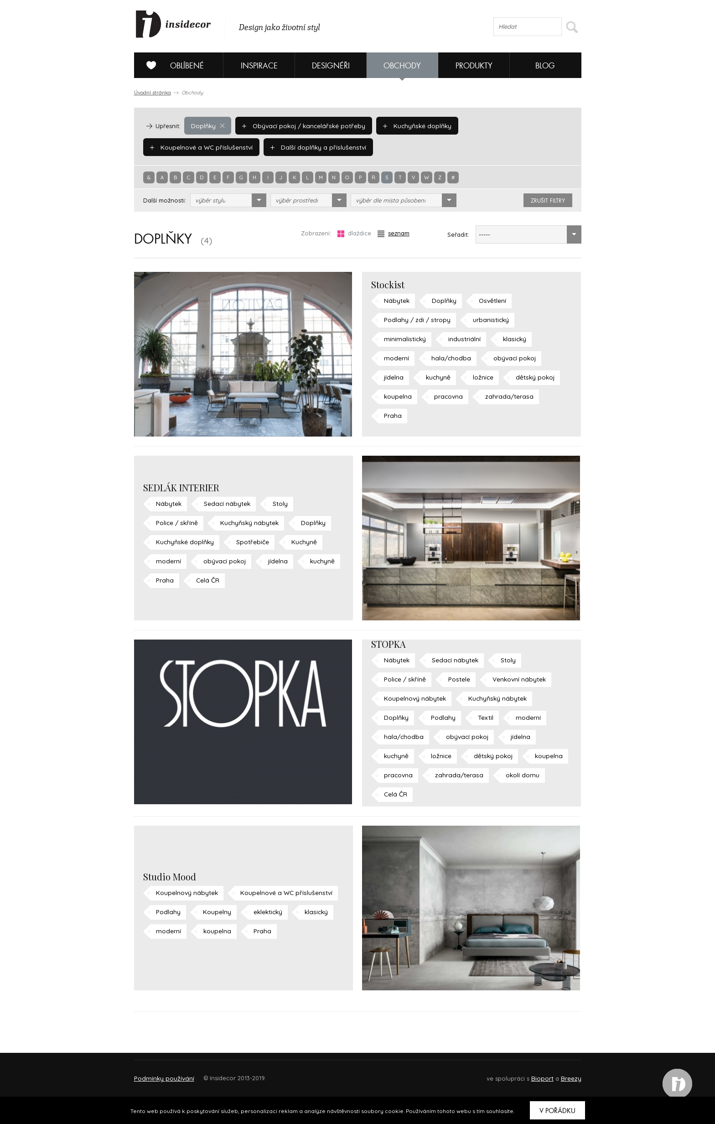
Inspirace (259, 66)
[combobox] (228, 200)
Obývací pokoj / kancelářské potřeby (301, 125)
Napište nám (218, 1074)
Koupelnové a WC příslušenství (511, 125)
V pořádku (557, 1111)
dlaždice (354, 233)
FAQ (566, 1074)
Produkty (474, 66)
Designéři (331, 66)
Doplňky (207, 125)
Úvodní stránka (152, 92)
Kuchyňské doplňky (411, 125)
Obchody (402, 66)
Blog (545, 66)
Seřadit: (458, 234)
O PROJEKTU (160, 1074)
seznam (393, 233)
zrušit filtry (548, 200)
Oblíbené (172, 65)
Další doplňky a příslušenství (195, 147)
